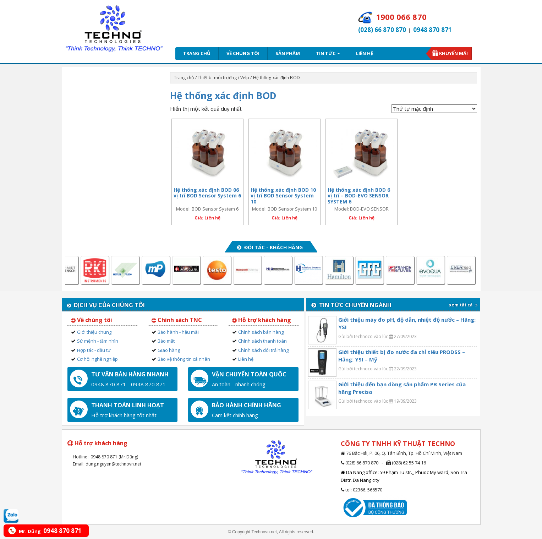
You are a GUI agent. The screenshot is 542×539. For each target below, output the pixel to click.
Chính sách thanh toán (262, 341)
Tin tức (328, 53)
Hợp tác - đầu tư (94, 350)
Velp (244, 78)
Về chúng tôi (242, 53)
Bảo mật (166, 341)
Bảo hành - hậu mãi (178, 332)
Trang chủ (196, 53)
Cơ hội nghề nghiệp (97, 359)
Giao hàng (169, 350)
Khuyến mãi (453, 53)
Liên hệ (364, 53)
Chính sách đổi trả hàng (263, 350)
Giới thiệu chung (94, 332)
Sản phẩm (287, 53)
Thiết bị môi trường (217, 78)
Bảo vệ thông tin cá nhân (184, 359)
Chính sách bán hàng (261, 332)
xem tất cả (463, 305)
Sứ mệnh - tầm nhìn (97, 341)
